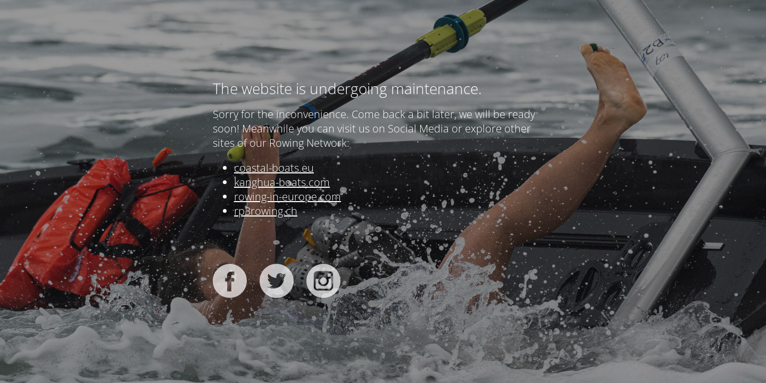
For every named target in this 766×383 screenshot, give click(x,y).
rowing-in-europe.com (287, 196)
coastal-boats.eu (274, 168)
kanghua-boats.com (282, 182)
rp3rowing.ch (265, 211)
